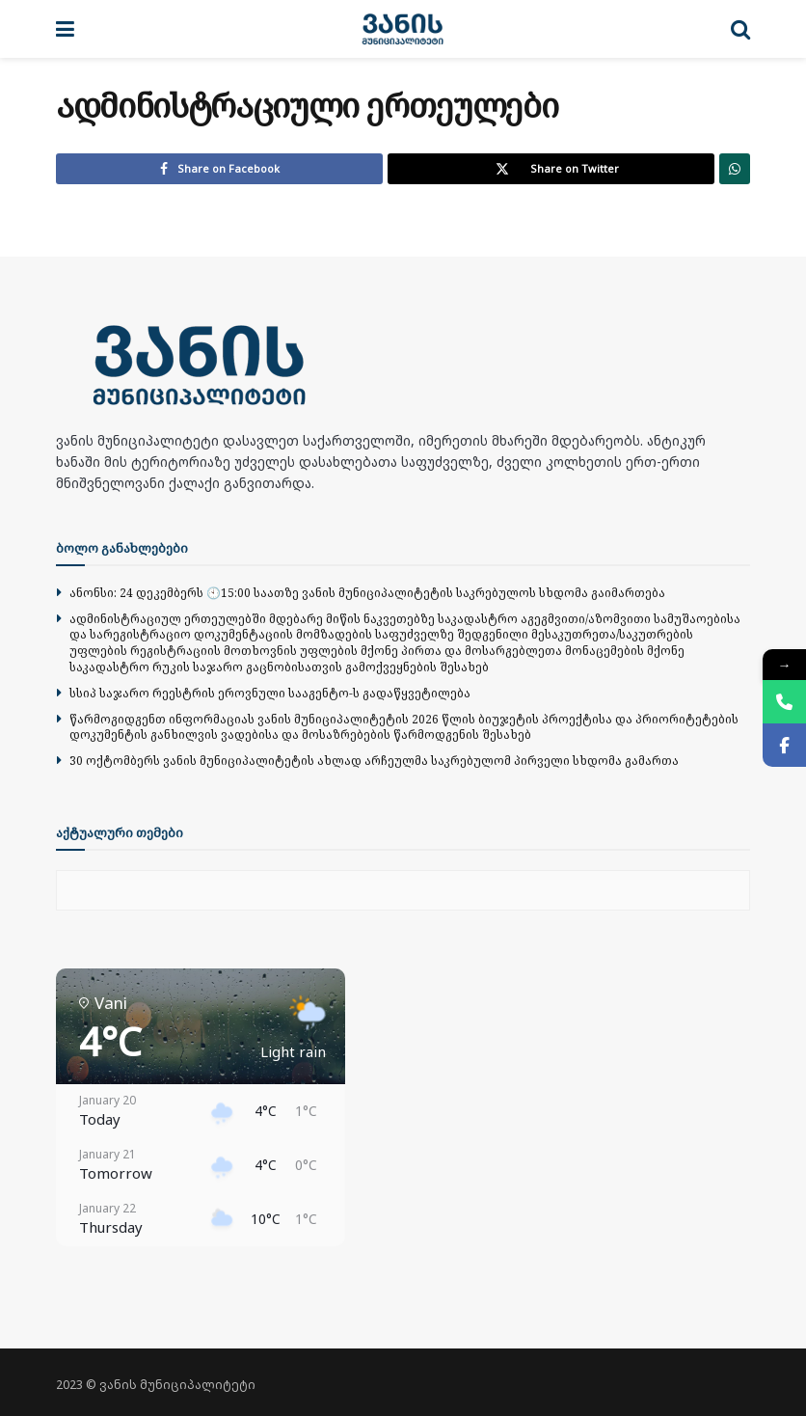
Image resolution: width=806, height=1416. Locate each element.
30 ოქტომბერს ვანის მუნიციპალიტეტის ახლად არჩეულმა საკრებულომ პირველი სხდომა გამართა (374, 760)
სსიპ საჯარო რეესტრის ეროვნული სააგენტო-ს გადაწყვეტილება (269, 693)
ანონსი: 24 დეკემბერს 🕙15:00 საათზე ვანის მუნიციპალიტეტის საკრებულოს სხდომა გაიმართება (367, 593)
